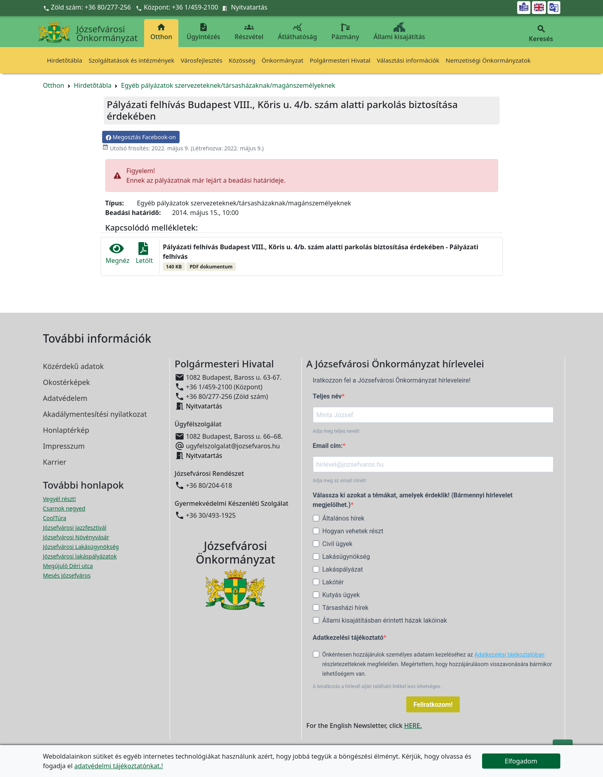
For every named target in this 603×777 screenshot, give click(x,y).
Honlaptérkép (66, 430)
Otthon (161, 31)
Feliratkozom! (433, 704)
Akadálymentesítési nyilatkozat (95, 414)
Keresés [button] (541, 33)
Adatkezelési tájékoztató (348, 637)
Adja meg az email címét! (339, 480)
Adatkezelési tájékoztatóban (509, 654)
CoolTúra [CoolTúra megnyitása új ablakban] (55, 518)
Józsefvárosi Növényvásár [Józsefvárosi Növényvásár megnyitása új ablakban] (76, 537)
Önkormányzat (283, 60)
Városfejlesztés (201, 60)
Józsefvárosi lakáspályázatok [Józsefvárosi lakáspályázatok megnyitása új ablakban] (80, 556)
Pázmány (345, 31)
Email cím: (328, 446)
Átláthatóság (297, 31)
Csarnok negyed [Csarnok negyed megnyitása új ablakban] (64, 508)
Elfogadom (521, 761)
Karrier (54, 462)
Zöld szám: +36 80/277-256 (88, 7)
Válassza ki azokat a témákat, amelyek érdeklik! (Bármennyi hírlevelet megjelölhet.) (413, 500)
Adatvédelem (65, 398)
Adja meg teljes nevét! (336, 431)
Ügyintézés (203, 31)
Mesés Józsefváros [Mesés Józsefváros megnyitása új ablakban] (67, 575)
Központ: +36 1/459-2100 (181, 7)
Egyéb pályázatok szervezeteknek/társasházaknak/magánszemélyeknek (228, 85)
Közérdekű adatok (73, 366)
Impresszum (64, 446)
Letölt (144, 253)
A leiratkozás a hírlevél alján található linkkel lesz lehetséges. (377, 686)
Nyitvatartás (249, 7)
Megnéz (118, 253)
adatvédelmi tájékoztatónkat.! (118, 765)
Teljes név (327, 396)
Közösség (242, 60)
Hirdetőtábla (64, 60)
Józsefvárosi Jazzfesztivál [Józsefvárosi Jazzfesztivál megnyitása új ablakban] (75, 527)
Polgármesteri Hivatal (340, 60)
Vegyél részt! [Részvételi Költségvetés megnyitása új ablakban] (59, 499)
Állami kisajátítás (399, 31)
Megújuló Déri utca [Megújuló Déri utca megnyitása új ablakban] (68, 566)
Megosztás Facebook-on (141, 137)
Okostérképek (66, 382)
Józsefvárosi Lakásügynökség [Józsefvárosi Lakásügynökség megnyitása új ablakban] (81, 546)
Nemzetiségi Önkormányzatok (488, 60)
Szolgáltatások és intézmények (131, 60)
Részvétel (249, 31)
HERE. (413, 725)
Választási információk (408, 60)
